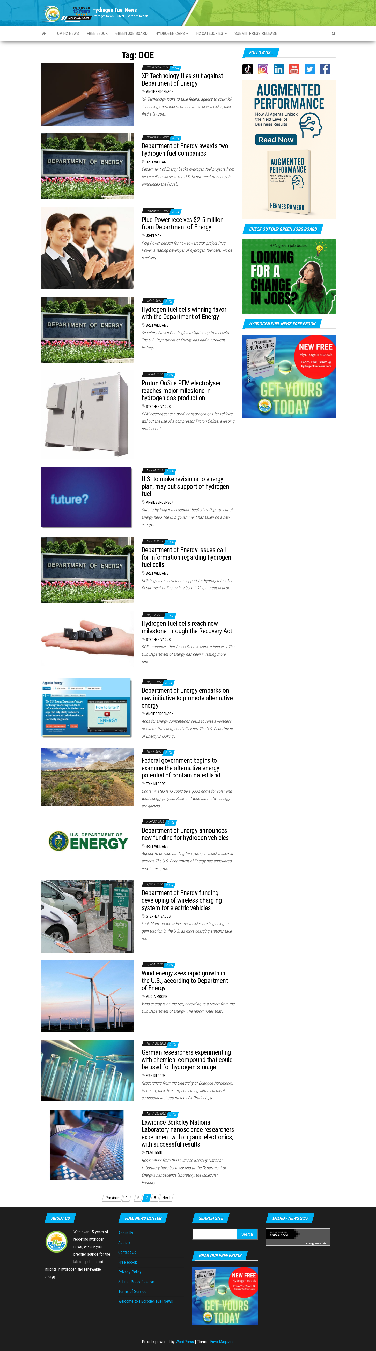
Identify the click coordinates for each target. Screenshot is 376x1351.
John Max (154, 236)
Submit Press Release (136, 1281)
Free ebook (97, 33)
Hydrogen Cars (171, 33)
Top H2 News (67, 33)
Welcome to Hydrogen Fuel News (145, 1301)
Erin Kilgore (156, 784)
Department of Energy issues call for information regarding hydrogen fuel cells (186, 557)
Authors (124, 1242)
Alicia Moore (156, 997)
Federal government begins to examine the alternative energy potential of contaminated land (181, 768)
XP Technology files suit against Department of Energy (182, 79)
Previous (112, 1197)
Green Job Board (131, 33)
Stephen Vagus (158, 406)
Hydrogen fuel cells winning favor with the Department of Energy (184, 313)
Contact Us (127, 1252)
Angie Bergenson (160, 92)
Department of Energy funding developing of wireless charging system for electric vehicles (182, 900)
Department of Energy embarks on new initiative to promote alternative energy (187, 697)
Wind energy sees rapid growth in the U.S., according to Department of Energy (185, 980)
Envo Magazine (222, 1341)
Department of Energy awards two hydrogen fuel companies (185, 149)
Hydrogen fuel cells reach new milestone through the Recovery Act (187, 627)
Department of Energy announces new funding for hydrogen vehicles (185, 834)
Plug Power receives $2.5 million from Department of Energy (183, 223)
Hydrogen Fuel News (114, 10)
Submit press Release (255, 33)
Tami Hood (154, 1153)
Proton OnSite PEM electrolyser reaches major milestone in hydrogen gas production (181, 390)
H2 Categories (211, 33)
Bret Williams (157, 162)
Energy (310, 1243)
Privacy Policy (130, 1272)
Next (166, 1197)
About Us (125, 1233)
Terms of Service (132, 1291)
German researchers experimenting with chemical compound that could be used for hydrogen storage (187, 1059)
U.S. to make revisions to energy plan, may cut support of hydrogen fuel (185, 486)
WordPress (185, 1341)
